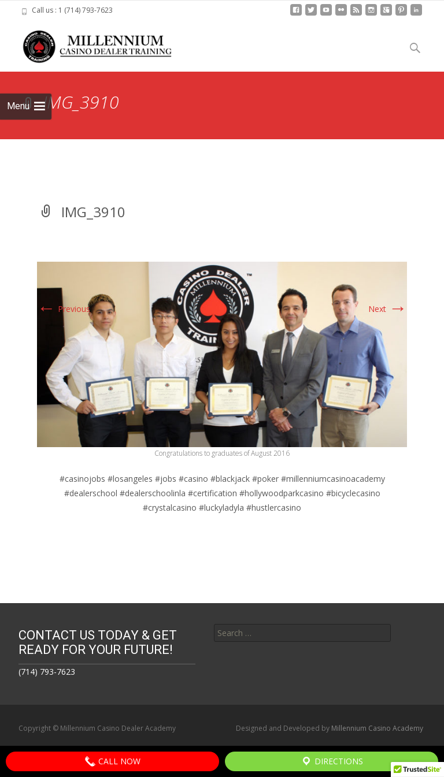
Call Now (112, 761)
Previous (63, 308)
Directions (332, 761)
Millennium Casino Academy (377, 728)
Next (387, 308)
